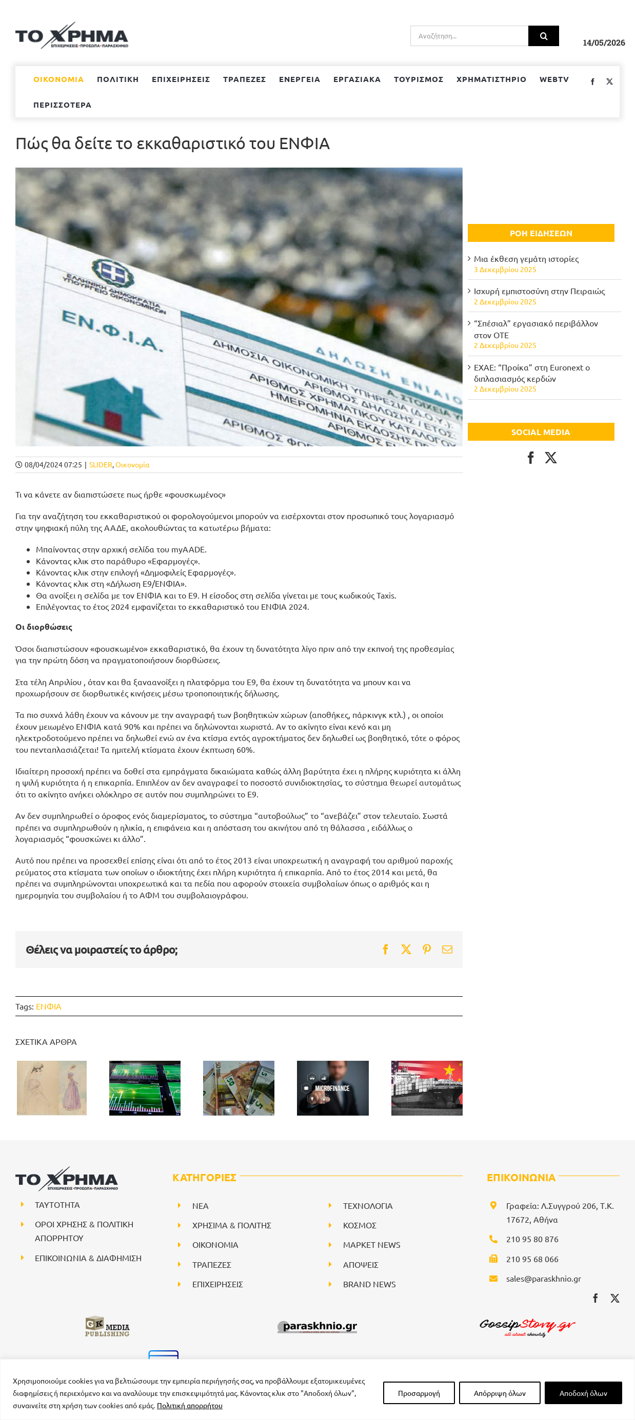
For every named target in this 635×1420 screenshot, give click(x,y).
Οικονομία (132, 464)
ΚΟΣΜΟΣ (359, 1225)
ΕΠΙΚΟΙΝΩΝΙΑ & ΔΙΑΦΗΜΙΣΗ (88, 1257)
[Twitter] (551, 457)
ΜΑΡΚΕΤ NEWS (372, 1244)
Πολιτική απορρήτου (190, 1405)
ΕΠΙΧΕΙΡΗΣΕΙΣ (217, 1284)
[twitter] (615, 1298)
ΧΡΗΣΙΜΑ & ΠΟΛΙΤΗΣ (231, 1225)
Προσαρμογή (419, 1392)
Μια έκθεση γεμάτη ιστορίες (526, 258)
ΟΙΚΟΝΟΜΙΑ (215, 1244)
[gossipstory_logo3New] (527, 1318)
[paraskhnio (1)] (317, 1318)
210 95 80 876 (532, 1238)
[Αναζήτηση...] (469, 36)
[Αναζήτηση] (543, 36)
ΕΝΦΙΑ (49, 1006)
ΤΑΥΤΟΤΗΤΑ (57, 1204)
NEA (200, 1205)
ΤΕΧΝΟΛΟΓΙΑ (368, 1205)
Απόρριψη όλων (500, 1392)
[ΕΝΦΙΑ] (239, 307)
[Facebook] (531, 457)
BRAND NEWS (369, 1284)
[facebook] (595, 1298)
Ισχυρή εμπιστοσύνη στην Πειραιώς (539, 290)
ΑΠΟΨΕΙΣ (361, 1264)
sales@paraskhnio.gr (543, 1278)
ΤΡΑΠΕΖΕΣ (211, 1264)
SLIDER (100, 464)
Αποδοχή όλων (583, 1392)
